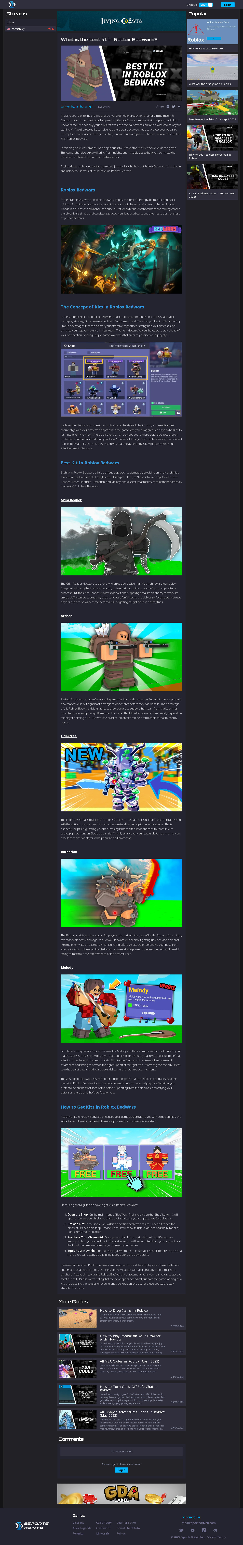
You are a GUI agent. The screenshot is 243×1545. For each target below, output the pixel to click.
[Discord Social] (204, 1530)
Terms (221, 1537)
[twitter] (173, 107)
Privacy (211, 1537)
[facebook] (167, 107)
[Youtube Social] (193, 1530)
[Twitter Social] (181, 1530)
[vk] (179, 107)
